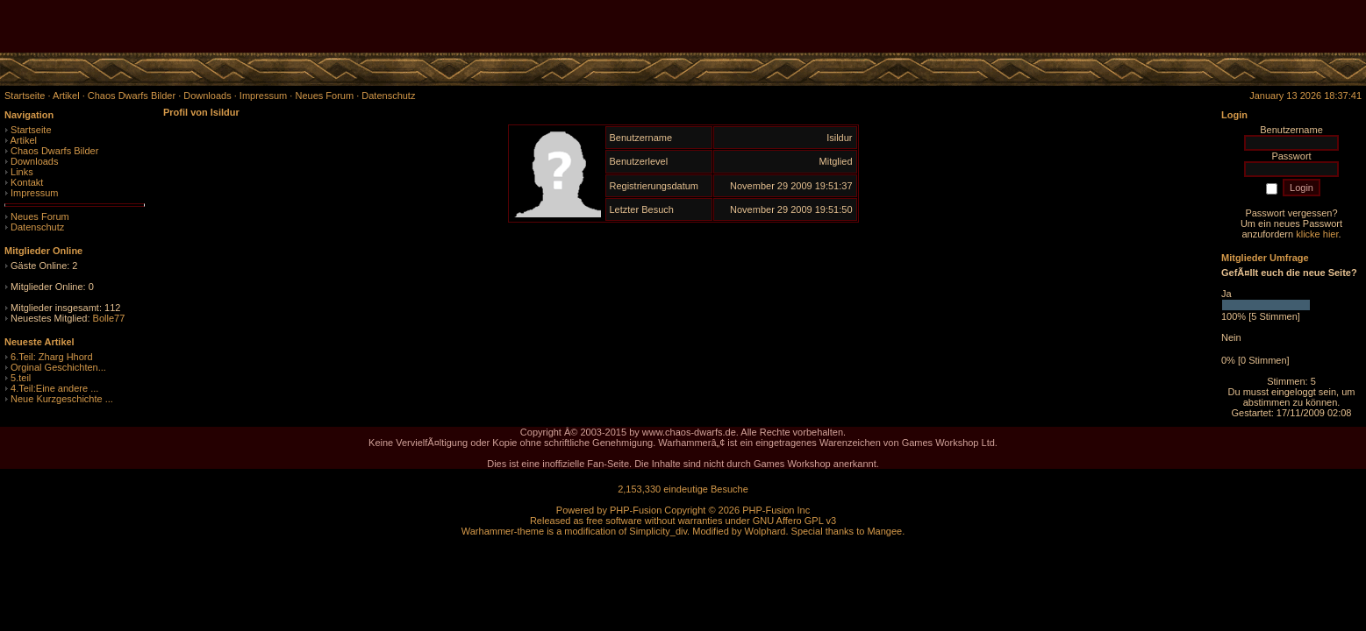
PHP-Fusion (636, 510)
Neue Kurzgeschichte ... (62, 398)
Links (22, 172)
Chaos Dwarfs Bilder (54, 150)
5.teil (21, 377)
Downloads (34, 161)
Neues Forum (40, 216)
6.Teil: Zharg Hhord (52, 356)
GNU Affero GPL (788, 520)
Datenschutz (37, 227)
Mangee (884, 531)
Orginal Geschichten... (58, 367)
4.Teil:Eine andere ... (54, 388)
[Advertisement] (1160, 26)
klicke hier (1317, 234)
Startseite (31, 129)
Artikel (23, 140)
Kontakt (27, 182)
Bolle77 (109, 318)
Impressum (34, 193)
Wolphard (765, 531)
